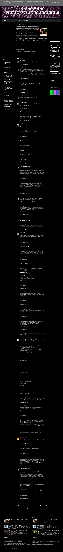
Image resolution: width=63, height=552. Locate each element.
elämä (55, 51)
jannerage (51, 64)
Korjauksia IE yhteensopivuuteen (7, 106)
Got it (58, 2)
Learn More (53, 2)
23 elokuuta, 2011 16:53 (24, 449)
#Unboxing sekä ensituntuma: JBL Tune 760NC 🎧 (8, 73)
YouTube (5, 20)
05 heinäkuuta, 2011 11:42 (24, 246)
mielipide (55, 62)
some (55, 66)
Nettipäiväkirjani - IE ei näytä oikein (15, 525)
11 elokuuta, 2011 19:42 (24, 443)
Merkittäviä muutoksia (8, 101)
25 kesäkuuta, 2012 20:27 (24, 492)
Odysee (12, 20)
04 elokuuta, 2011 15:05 (24, 304)
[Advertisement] (6, 41)
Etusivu (31, 505)
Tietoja (18, 20)
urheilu (53, 67)
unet (56, 67)
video (51, 45)
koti (57, 63)
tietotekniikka (54, 50)
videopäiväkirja (55, 47)
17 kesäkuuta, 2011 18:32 (24, 64)
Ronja (21, 232)
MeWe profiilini (7, 63)
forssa (53, 65)
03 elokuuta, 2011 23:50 (24, 281)
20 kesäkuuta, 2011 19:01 (24, 85)
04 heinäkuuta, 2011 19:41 (24, 120)
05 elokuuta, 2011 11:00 (24, 402)
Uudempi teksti (20, 505)
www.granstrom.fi (7, 87)
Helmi (21, 123)
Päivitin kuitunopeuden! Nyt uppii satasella (8, 85)
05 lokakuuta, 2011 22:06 (24, 465)
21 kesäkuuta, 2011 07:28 (24, 98)
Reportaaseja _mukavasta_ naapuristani (53, 85)
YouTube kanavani (7, 61)
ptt (50, 65)
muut (21, 55)
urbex (58, 66)
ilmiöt (59, 53)
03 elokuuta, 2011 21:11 (24, 272)
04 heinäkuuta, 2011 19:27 (25, 111)
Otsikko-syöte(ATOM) (8, 104)
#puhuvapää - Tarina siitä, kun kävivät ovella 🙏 (8, 76)
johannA (21, 102)
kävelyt (51, 66)
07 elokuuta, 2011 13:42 (24, 433)
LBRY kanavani (7, 62)
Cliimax (21, 437)
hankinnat (52, 55)
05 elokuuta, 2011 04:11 (24, 334)
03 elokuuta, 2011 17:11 (24, 263)
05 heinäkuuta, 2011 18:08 (24, 256)
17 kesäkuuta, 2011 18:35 (24, 78)
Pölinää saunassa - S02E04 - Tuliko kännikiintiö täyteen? (8, 70)
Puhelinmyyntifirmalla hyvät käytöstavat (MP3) (18, 519)
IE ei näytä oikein (7, 107)
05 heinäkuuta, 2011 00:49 (25, 193)
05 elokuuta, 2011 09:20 (24, 393)
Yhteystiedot (25, 20)
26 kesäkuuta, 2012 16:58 (24, 498)
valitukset (58, 61)
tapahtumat (58, 56)
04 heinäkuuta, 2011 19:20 (25, 105)
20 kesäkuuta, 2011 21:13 (24, 92)
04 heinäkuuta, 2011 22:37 (25, 154)
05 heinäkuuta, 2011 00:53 (25, 210)
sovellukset (58, 58)
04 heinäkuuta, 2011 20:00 (25, 126)
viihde (26, 55)
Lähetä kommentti (22, 500)
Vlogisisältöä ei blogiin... (8, 81)
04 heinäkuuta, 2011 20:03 (25, 133)
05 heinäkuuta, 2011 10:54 (25, 229)
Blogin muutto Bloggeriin (8, 109)
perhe (59, 57)
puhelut (23, 55)
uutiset (52, 58)
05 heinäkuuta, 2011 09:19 (25, 220)
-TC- (21, 60)
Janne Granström (23, 67)
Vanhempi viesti (42, 505)
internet (55, 54)
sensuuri (57, 65)
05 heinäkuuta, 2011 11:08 (24, 238)
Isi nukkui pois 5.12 (54, 80)
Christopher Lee (23, 338)
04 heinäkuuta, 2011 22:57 (25, 163)
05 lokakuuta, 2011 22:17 (24, 485)
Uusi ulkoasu (6, 95)
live (50, 67)
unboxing (51, 61)
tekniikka (53, 57)
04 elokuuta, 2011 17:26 (24, 313)
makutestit (52, 56)
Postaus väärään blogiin (8, 100)
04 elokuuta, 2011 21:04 (24, 326)
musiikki (57, 64)
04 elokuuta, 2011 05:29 (24, 288)
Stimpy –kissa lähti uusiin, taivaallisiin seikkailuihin (54, 78)
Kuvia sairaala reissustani (54, 82)
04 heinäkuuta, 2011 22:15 (24, 140)
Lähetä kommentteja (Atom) (24, 508)
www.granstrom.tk (7, 102)
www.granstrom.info (8, 96)
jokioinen (51, 63)
